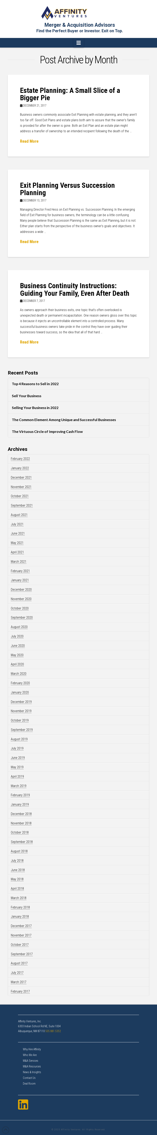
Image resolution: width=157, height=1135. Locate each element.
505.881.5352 (53, 1031)
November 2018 (21, 823)
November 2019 (21, 711)
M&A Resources (32, 1066)
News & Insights (32, 1072)
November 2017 (21, 935)
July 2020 (17, 636)
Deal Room (29, 1083)
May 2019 (17, 767)
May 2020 (17, 655)
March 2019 (18, 786)
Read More (29, 141)
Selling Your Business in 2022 (35, 408)
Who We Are (30, 1055)
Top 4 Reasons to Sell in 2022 (35, 384)
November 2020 (21, 599)
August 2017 (19, 963)
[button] (78, 43)
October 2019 (20, 720)
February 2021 (20, 571)
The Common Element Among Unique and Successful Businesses (64, 420)
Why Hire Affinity (32, 1049)
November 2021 (21, 487)
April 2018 (17, 888)
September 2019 (22, 730)
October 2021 (20, 496)
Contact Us (29, 1077)
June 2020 (18, 646)
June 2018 (18, 870)
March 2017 (18, 982)
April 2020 (17, 664)
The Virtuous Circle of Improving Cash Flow (47, 431)
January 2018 (20, 916)
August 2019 (19, 739)
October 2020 (20, 608)
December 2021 (21, 477)
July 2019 (17, 748)
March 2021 (18, 562)
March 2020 (18, 674)
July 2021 (17, 524)
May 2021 (17, 543)
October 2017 (20, 945)
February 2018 (20, 907)
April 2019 (17, 776)
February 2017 (20, 991)
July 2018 (17, 861)
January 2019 (20, 804)
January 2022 (20, 468)
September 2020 (22, 617)
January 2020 (20, 692)
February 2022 (20, 459)
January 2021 (20, 580)
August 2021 (19, 515)
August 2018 (19, 851)
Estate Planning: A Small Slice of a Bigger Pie (70, 94)
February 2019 (20, 795)
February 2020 (20, 683)
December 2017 (21, 926)
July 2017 (17, 973)
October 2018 (20, 832)
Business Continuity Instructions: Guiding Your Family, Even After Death (74, 290)
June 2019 (18, 758)
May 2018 (17, 879)
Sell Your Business (26, 396)
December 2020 (21, 589)
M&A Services (30, 1060)
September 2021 (22, 505)
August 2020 (19, 627)
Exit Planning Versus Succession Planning (67, 189)
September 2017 (22, 954)
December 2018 (21, 814)
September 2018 (22, 842)
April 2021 (17, 552)
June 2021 (18, 533)
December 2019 (21, 702)
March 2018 (18, 898)
